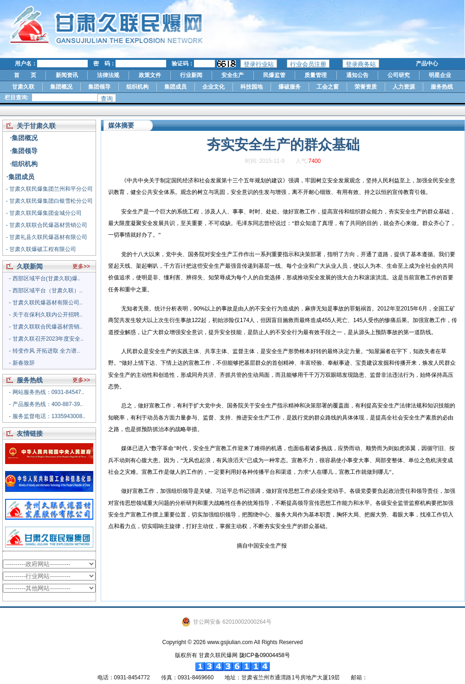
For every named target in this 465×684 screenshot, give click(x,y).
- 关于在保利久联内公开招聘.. (45, 314)
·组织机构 (24, 164)
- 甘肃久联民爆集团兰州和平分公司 (49, 189)
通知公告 (357, 75)
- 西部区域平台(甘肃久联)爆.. (44, 278)
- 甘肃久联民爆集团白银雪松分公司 (49, 201)
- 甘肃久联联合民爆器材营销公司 (46, 225)
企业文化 (213, 87)
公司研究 (399, 75)
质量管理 (315, 75)
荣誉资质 (366, 87)
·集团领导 (24, 151)
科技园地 (251, 87)
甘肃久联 (23, 87)
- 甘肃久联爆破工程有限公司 (41, 249)
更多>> (81, 266)
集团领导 (99, 87)
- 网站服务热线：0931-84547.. (46, 392)
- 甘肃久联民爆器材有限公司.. (45, 302)
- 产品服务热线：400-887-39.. (46, 404)
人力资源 (404, 87)
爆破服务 (289, 87)
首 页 (25, 75)
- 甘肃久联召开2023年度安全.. (46, 339)
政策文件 (150, 75)
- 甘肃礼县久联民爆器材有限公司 (46, 237)
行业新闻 (191, 75)
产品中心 (427, 63)
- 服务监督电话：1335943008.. (47, 416)
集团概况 (61, 87)
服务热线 (442, 87)
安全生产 (232, 75)
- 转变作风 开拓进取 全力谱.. (44, 351)
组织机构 (137, 87)
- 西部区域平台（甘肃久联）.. (45, 290)
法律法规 (108, 75)
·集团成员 (20, 177)
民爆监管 (274, 75)
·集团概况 (24, 138)
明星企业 (440, 75)
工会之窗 (327, 87)
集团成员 (175, 87)
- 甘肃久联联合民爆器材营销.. (45, 326)
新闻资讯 (67, 75)
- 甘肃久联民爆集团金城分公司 (44, 213)
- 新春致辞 (21, 363)
